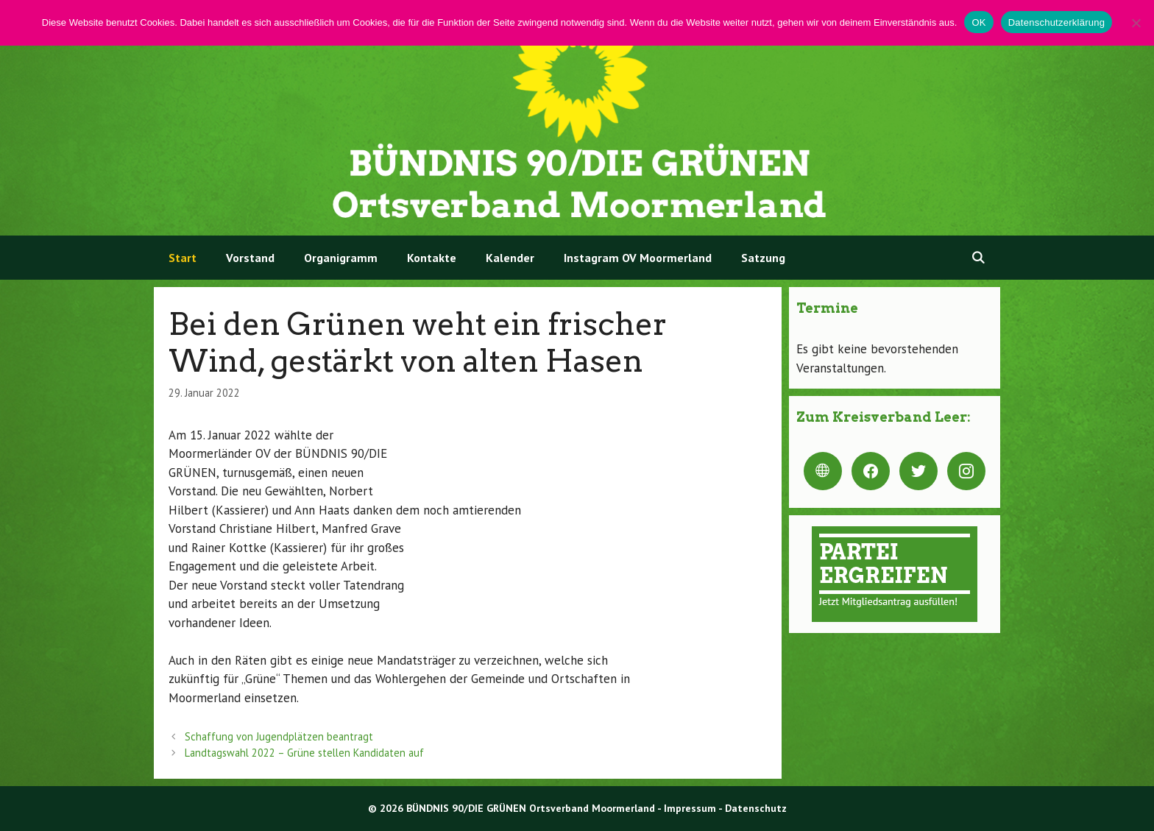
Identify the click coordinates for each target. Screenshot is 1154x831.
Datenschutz (756, 808)
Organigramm (341, 257)
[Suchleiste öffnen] (977, 258)
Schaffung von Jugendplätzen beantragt (279, 736)
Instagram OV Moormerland (638, 257)
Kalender (510, 257)
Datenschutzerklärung (1056, 22)
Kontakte (431, 257)
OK (978, 22)
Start (183, 257)
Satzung (763, 257)
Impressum (690, 808)
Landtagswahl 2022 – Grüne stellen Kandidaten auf (304, 753)
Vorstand (250, 257)
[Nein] (1135, 22)
